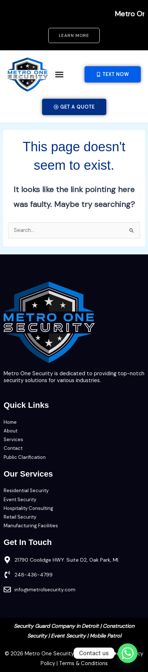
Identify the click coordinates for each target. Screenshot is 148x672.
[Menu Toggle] (59, 74)
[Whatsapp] (127, 653)
